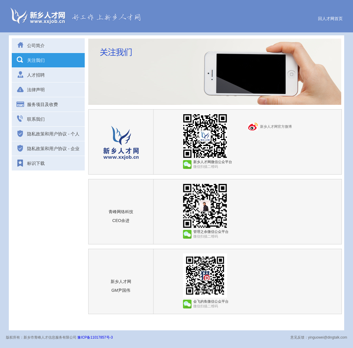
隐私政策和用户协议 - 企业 (47, 148)
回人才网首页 (330, 18)
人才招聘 (30, 74)
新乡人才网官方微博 (276, 127)
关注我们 (30, 60)
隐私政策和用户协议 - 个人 (47, 133)
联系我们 (30, 118)
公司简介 (30, 45)
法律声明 (30, 89)
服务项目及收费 (37, 104)
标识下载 (30, 163)
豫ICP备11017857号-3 (95, 337)
